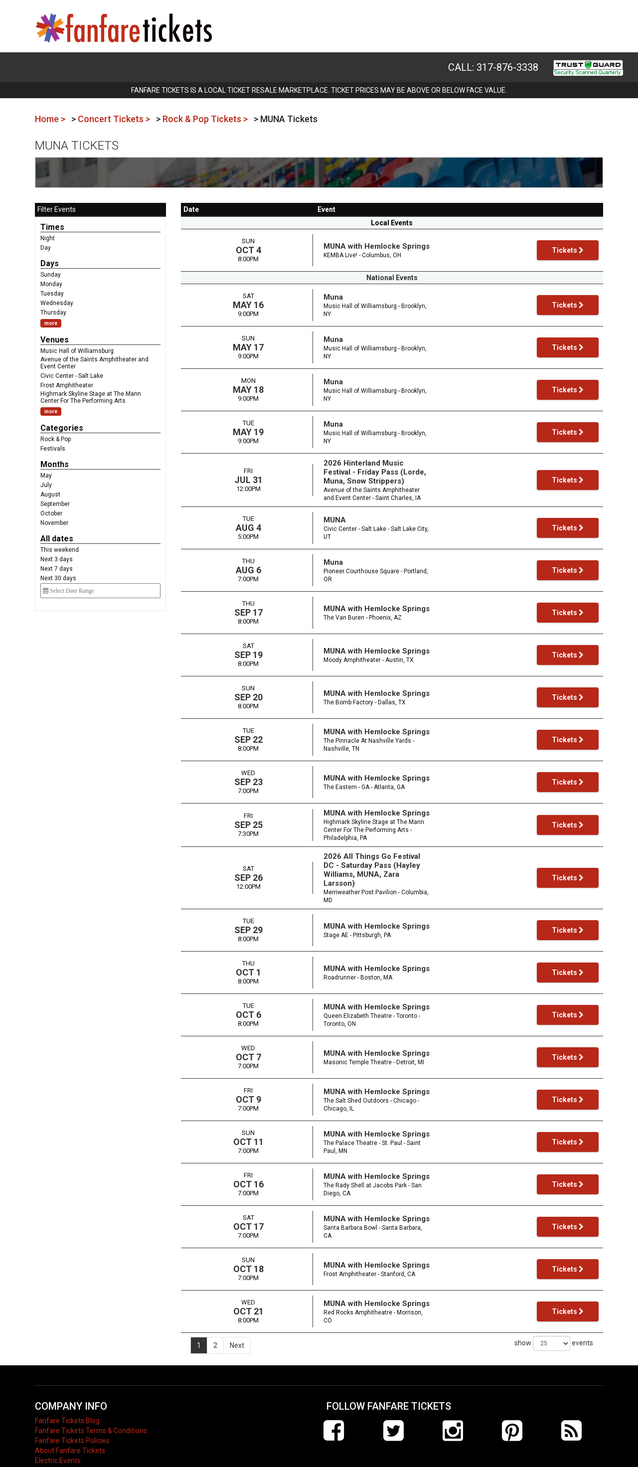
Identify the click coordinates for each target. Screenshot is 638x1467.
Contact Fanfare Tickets (73, 1439)
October (51, 513)
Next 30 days (58, 578)
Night (47, 238)
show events (553, 1311)
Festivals (52, 448)
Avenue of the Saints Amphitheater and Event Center (94, 363)
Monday (51, 284)
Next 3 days (56, 559)
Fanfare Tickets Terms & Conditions (91, 1399)
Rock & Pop (55, 439)
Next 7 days (56, 568)
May (46, 475)
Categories (61, 428)
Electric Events (58, 1429)
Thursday (53, 312)
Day (45, 247)
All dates (56, 538)
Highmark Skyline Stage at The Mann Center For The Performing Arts (90, 397)
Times (52, 227)
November (54, 522)
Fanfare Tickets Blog (67, 1389)
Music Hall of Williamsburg (77, 350)
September (55, 503)
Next (237, 1313)
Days (49, 263)
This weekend (59, 549)
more (50, 323)
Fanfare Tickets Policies (72, 1409)
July (46, 485)
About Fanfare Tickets (70, 1419)
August (50, 494)
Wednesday (56, 303)
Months (54, 464)
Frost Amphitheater (66, 385)
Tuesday (52, 293)
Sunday (50, 274)
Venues (54, 339)
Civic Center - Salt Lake (71, 375)
